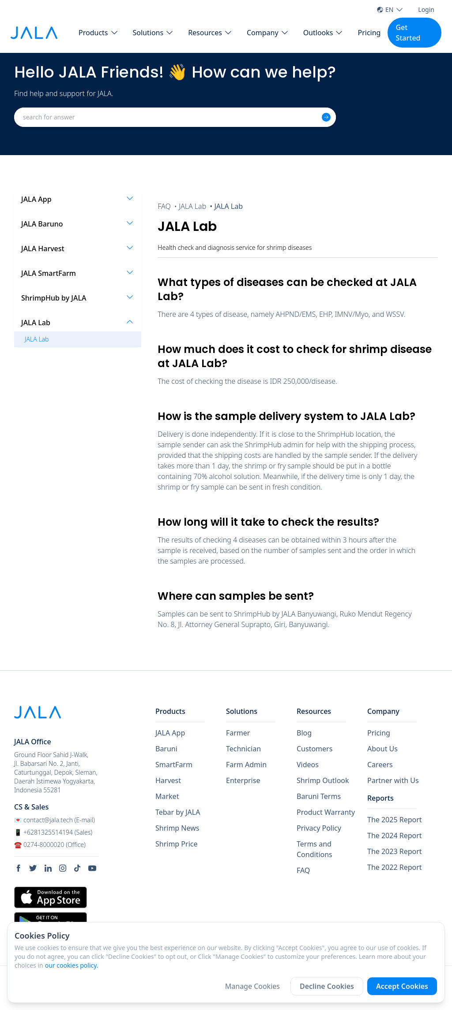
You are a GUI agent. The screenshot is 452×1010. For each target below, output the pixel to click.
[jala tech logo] (34, 32)
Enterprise (243, 780)
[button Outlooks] (323, 32)
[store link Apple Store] (50, 897)
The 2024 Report (394, 835)
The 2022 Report (394, 867)
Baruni (166, 749)
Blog (304, 733)
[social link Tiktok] (78, 868)
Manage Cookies (252, 986)
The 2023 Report (394, 851)
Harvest (168, 780)
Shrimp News (177, 828)
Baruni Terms (319, 796)
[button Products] (99, 32)
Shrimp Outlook (323, 780)
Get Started (408, 32)
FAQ (164, 206)
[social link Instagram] (63, 868)
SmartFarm (173, 764)
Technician (243, 749)
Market (167, 796)
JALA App (170, 733)
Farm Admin (246, 764)
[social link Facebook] (19, 868)
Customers (314, 749)
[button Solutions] (153, 32)
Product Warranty (326, 812)
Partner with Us (393, 780)
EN (390, 9)
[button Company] (268, 32)
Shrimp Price (176, 844)
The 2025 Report (394, 819)
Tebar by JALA (177, 812)
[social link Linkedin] (49, 868)
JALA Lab (192, 206)
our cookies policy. (71, 965)
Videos (308, 764)
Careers (380, 764)
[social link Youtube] (93, 868)
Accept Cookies (402, 986)
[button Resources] (210, 32)
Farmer (238, 733)
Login (426, 9)
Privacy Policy (319, 828)
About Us (382, 749)
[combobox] (175, 117)
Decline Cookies (327, 986)
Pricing (369, 32)
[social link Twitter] (34, 868)
